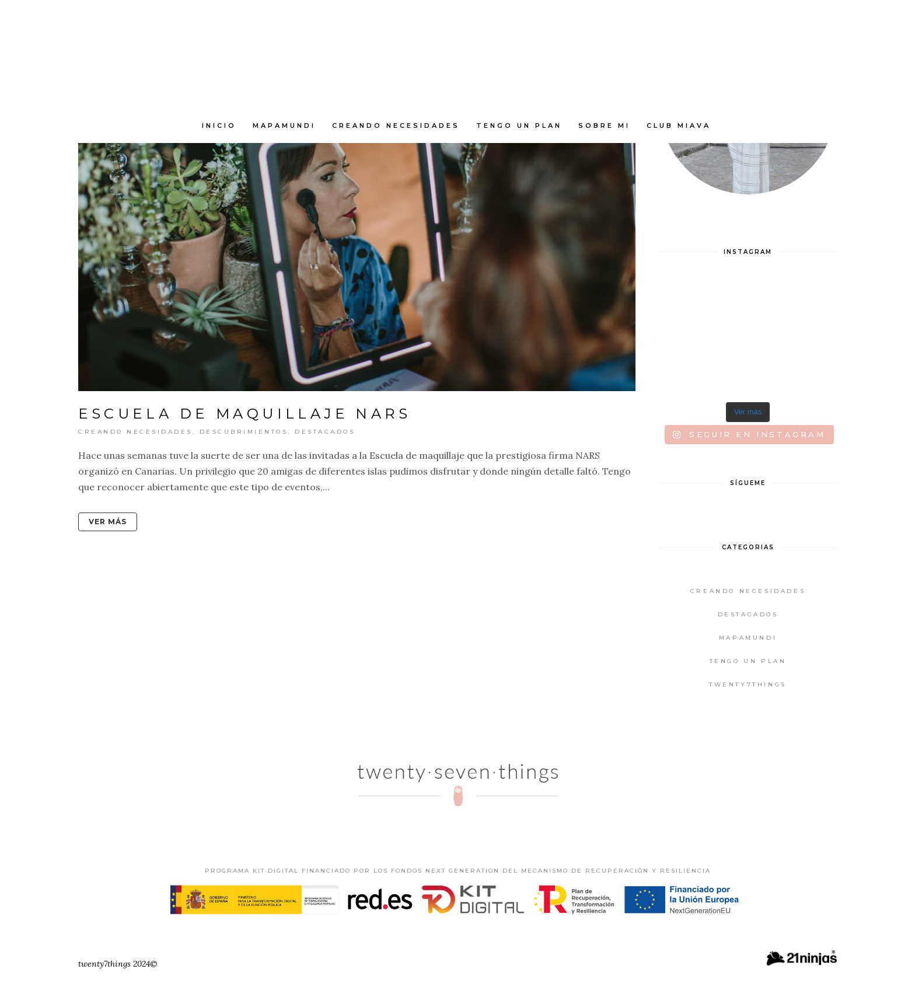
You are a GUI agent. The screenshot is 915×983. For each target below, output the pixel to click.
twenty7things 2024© (117, 963)
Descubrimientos (244, 431)
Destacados (325, 431)
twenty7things (748, 684)
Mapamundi (748, 638)
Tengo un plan (748, 661)
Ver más (108, 521)
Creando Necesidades (135, 431)
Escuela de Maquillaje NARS (244, 413)
